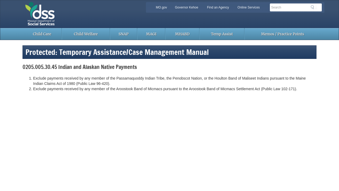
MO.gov (161, 7)
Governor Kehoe (186, 7)
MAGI (151, 34)
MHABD (182, 34)
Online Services (249, 7)
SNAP (124, 34)
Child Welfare (86, 34)
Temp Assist (222, 34)
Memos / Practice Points (282, 34)
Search (314, 7)
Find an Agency (218, 7)
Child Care (42, 34)
